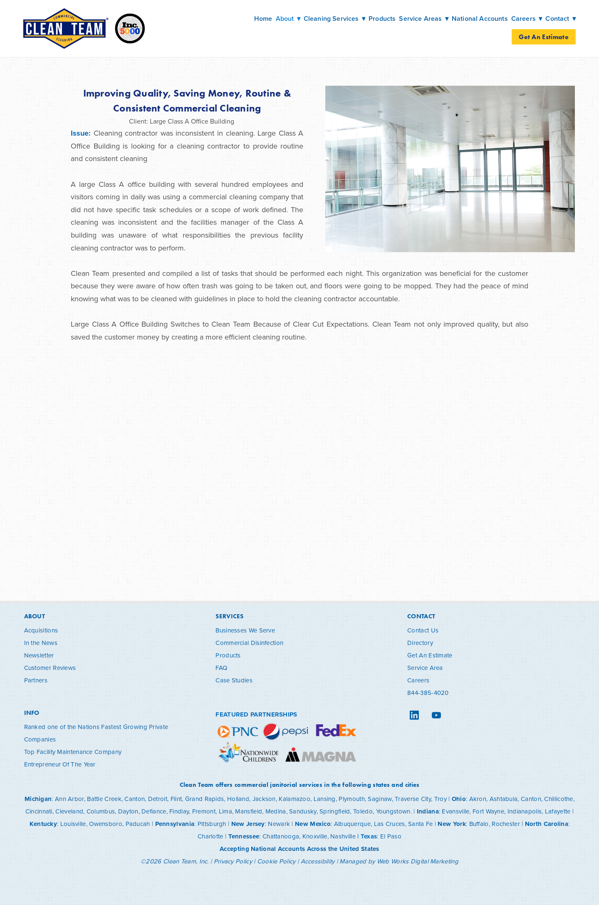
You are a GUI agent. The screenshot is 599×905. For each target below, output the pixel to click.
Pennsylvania (175, 823)
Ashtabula (504, 798)
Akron (478, 798)
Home (263, 18)
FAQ (221, 667)
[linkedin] (414, 715)
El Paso (390, 836)
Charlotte (210, 836)
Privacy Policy (233, 861)
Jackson (264, 798)
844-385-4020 (428, 692)
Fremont (203, 811)
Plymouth (351, 798)
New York (451, 823)
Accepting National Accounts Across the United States (299, 848)
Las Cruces (389, 823)
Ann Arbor (69, 798)
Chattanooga (280, 836)
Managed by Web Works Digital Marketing (398, 861)
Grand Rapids (204, 798)
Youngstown (393, 811)
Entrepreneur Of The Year (60, 764)
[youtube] (436, 715)
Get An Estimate (544, 37)
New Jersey (248, 823)
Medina (275, 811)
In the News (40, 642)
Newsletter (39, 655)
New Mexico (313, 823)
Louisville (73, 823)
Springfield (334, 811)
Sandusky (302, 811)
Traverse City (413, 798)
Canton (134, 798)
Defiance (153, 811)
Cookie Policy (276, 861)
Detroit (157, 798)
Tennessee (244, 836)
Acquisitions (41, 630)
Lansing (325, 798)
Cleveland (69, 811)
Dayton (128, 811)
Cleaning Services (334, 18)
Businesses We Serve (245, 630)
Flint (176, 798)
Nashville (343, 836)
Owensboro (105, 823)
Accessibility (318, 861)
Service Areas (423, 18)
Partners (35, 680)
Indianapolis (524, 811)
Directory (420, 642)
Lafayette (558, 811)
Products (382, 18)
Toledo (363, 811)
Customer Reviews (50, 667)
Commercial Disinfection (249, 642)
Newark (279, 823)
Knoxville (314, 836)
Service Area (425, 667)
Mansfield (248, 811)
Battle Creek (104, 798)
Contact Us (422, 630)
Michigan (38, 798)
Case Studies (233, 680)
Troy (440, 798)
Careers (418, 680)
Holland (238, 798)
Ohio (459, 798)
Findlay (179, 811)
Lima (225, 811)
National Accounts (480, 18)
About (288, 18)
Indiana (428, 811)
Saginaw (379, 798)
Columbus (101, 811)
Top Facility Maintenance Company (73, 751)
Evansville (455, 811)
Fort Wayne (488, 811)
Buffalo (479, 823)
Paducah (138, 823)
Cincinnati (38, 811)
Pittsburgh (212, 823)
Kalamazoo (294, 798)
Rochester (506, 823)
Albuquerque (352, 823)
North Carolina (546, 823)
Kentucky (43, 823)
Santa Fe (420, 823)
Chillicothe (558, 798)
